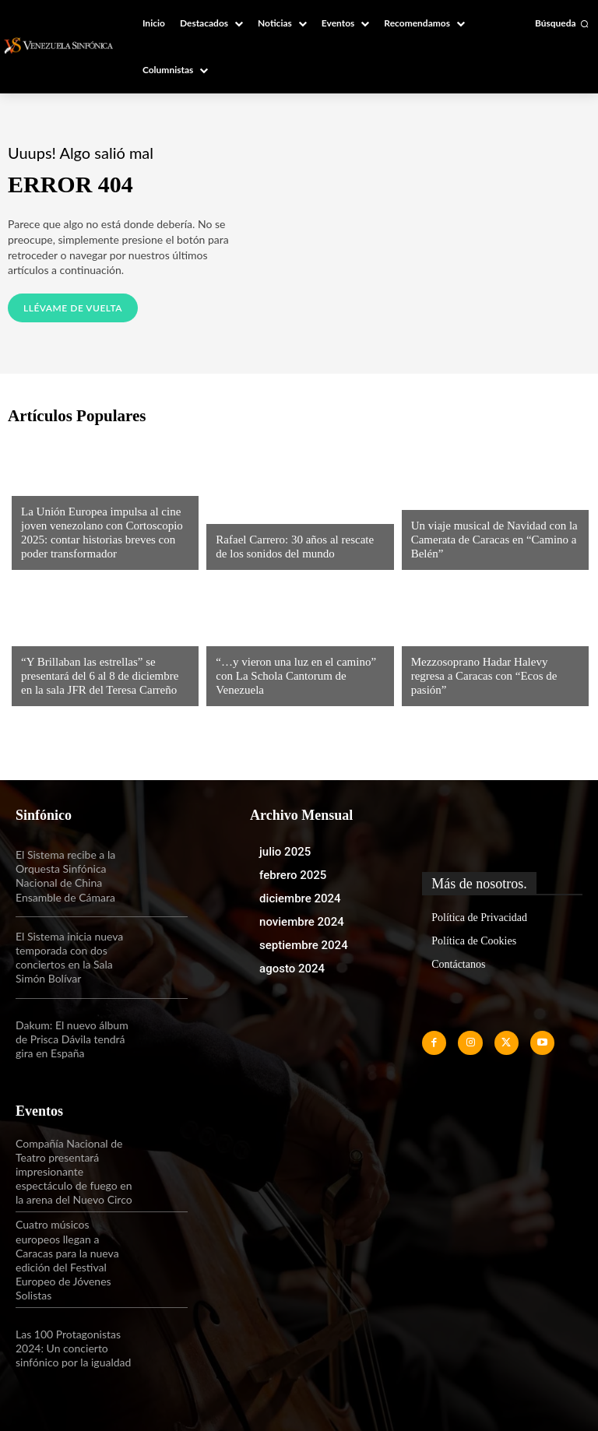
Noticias (43, 485)
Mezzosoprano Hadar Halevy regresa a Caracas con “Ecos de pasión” (484, 676)
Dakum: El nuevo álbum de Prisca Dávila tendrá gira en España (72, 1039)
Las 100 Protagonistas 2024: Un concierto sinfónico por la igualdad (73, 1348)
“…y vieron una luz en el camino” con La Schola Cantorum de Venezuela (296, 676)
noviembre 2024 (301, 922)
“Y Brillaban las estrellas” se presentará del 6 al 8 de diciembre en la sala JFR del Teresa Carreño (99, 676)
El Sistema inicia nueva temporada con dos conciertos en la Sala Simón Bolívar (69, 958)
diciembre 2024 (300, 898)
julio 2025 (285, 852)
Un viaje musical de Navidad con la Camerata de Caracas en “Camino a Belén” (494, 539)
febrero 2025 (292, 875)
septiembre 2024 (303, 945)
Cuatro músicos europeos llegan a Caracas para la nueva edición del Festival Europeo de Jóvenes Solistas (67, 1260)
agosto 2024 (292, 969)
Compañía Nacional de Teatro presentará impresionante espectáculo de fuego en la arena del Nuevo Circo (74, 1172)
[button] (562, 23)
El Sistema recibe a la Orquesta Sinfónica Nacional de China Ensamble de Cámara (65, 876)
